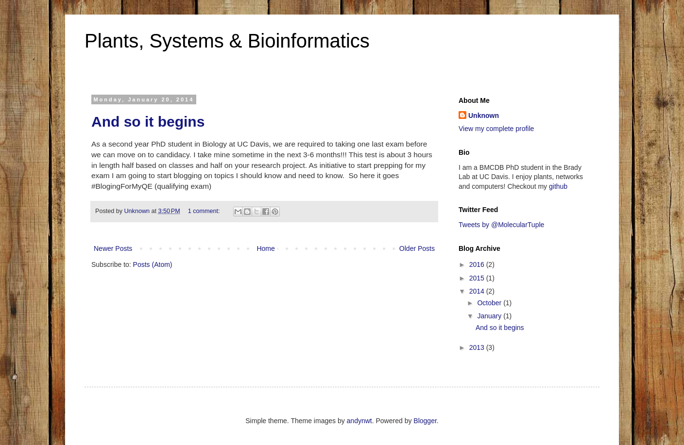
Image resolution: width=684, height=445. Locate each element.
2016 (477, 264)
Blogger (424, 421)
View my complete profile (496, 128)
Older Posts (417, 248)
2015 (477, 278)
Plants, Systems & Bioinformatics (227, 40)
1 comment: (205, 211)
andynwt (359, 421)
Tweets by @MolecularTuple (501, 225)
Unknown (483, 115)
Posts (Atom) (152, 264)
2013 (477, 347)
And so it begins (148, 122)
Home (265, 248)
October (490, 303)
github (558, 186)
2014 (477, 291)
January (490, 316)
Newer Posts (113, 248)
